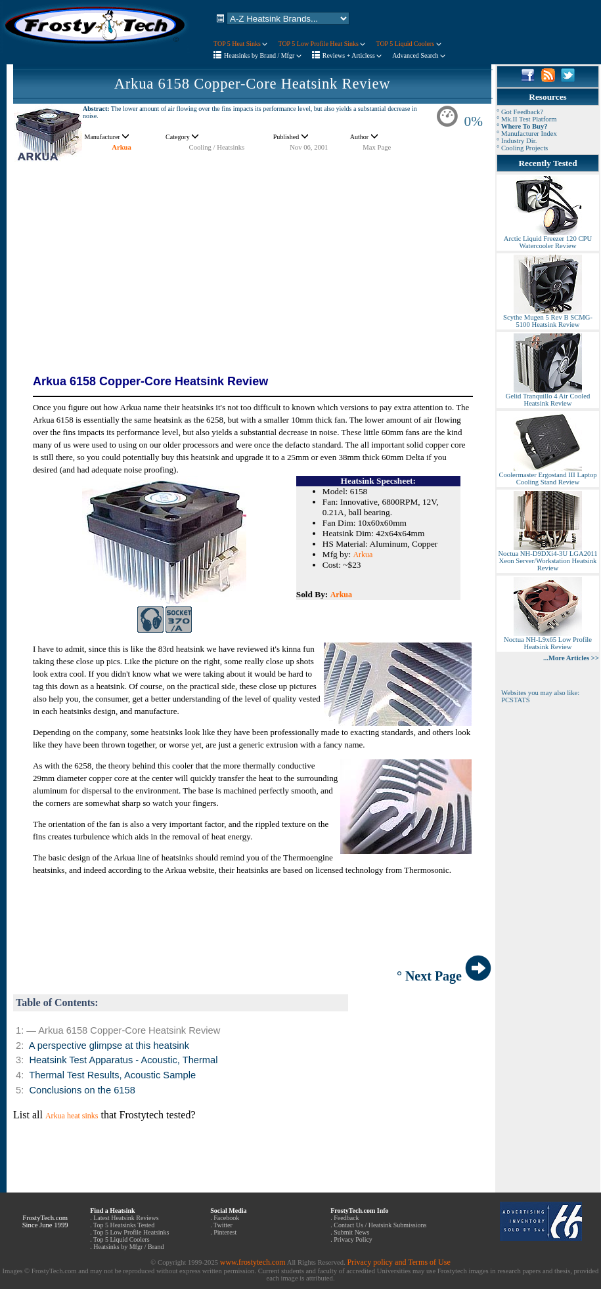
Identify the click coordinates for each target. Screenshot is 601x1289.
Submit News (351, 1232)
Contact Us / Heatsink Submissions (380, 1225)
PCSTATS (515, 700)
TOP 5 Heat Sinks (240, 43)
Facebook (226, 1217)
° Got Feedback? (520, 112)
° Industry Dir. (517, 140)
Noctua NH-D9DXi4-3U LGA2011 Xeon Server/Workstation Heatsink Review (547, 558)
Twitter (223, 1225)
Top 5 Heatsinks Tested (123, 1225)
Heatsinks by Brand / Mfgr (262, 55)
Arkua (121, 147)
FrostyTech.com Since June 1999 (45, 1221)
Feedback (346, 1217)
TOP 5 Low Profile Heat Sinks (321, 43)
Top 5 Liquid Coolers (121, 1239)
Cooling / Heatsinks (217, 147)
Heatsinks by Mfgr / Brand (128, 1246)
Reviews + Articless (352, 55)
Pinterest (224, 1232)
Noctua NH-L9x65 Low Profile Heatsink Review (548, 640)
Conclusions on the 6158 (82, 1090)
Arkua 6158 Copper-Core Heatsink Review (252, 83)
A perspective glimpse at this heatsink (109, 1045)
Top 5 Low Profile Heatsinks (131, 1232)
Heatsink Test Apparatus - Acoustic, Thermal (123, 1060)
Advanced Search (418, 55)
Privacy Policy (353, 1239)
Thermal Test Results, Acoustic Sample (112, 1075)
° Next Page (444, 976)
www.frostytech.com (253, 1262)
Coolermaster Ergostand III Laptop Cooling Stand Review (547, 475)
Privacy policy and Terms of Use (398, 1262)
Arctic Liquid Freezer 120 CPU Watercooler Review (548, 239)
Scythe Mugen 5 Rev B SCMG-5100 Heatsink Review (547, 318)
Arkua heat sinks (72, 1115)
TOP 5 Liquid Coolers (408, 43)
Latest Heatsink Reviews (125, 1217)
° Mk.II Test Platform (527, 119)
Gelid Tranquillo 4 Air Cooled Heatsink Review (548, 397)
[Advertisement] (252, 256)
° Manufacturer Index (527, 133)
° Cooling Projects (522, 148)
